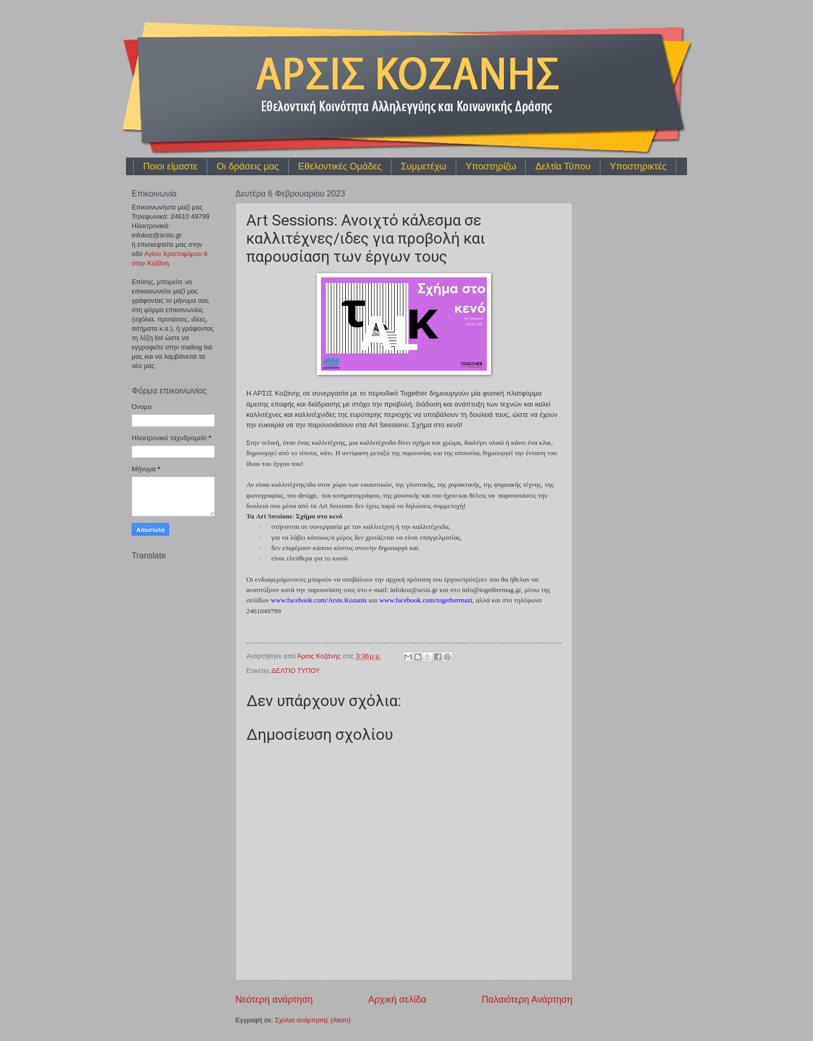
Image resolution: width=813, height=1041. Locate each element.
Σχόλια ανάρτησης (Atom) (313, 1020)
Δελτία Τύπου (563, 166)
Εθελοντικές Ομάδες (340, 166)
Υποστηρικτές (638, 166)
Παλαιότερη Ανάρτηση (527, 999)
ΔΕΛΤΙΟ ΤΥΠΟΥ (296, 670)
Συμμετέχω (423, 166)
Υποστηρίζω (491, 166)
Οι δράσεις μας (248, 166)
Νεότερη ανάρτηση (274, 999)
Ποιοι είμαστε (170, 166)
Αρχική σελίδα (397, 999)
